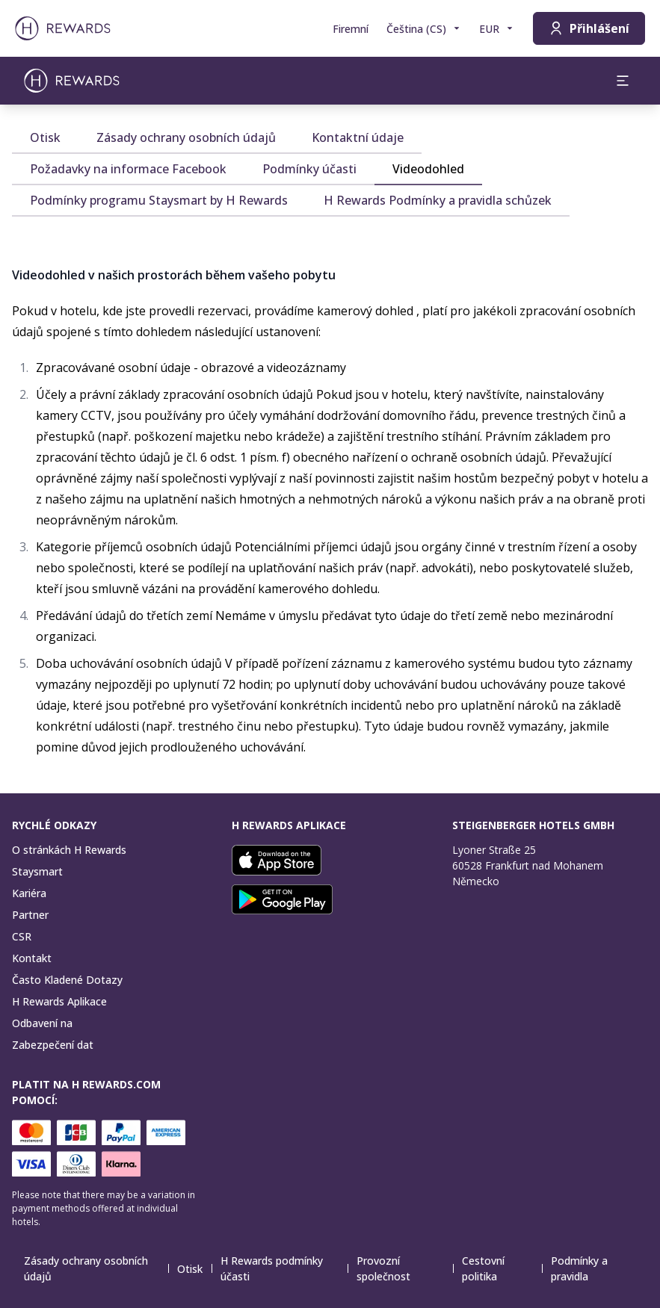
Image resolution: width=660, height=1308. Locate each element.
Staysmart (37, 871)
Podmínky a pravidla (598, 1268)
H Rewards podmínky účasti (284, 1268)
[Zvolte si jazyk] (423, 29)
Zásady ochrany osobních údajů (96, 1268)
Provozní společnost (405, 1268)
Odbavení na (42, 1023)
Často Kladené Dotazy (67, 980)
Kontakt (32, 958)
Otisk (194, 1269)
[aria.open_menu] (622, 80)
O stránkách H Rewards (69, 850)
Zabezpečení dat (52, 1045)
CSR (21, 936)
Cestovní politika (502, 1268)
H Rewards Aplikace (59, 1001)
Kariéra (29, 893)
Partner (30, 915)
